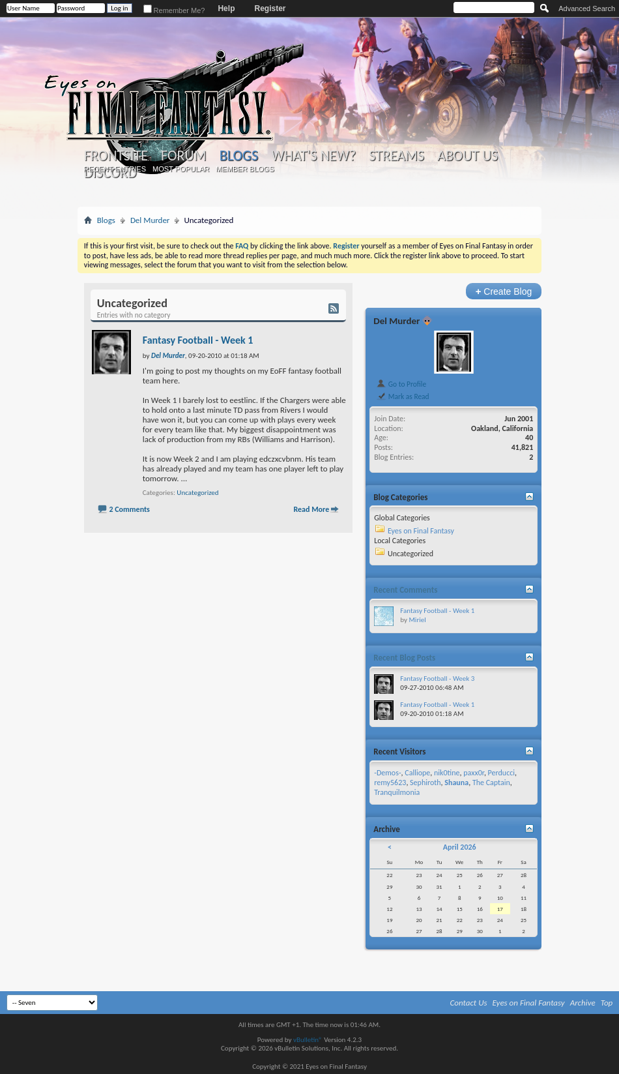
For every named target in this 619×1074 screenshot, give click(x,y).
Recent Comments (405, 590)
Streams (396, 155)
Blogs (239, 155)
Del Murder (150, 220)
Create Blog (504, 291)
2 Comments (129, 509)
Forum (183, 155)
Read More (311, 509)
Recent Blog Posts (404, 658)
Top (607, 1002)
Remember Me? (174, 10)
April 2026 (459, 847)
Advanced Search (586, 8)
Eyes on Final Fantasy (421, 530)
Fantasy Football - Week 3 (437, 678)
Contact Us (468, 1002)
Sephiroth (425, 782)
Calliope (417, 772)
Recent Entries (114, 169)
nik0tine (447, 772)
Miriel (417, 620)
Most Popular (180, 169)
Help (226, 8)
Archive (583, 1002)
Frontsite (116, 155)
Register (269, 8)
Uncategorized (197, 492)
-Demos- (387, 772)
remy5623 (390, 782)
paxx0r (473, 772)
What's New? (313, 155)
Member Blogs (245, 169)
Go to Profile (401, 384)
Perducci (501, 772)
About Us (467, 155)
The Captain (491, 782)
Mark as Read (402, 396)
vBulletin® (308, 1040)
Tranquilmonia (397, 792)
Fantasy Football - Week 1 (198, 340)
